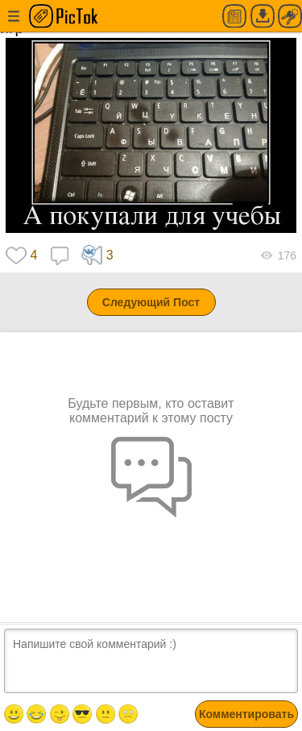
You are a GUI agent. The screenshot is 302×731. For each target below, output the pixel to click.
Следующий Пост (151, 302)
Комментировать (246, 714)
